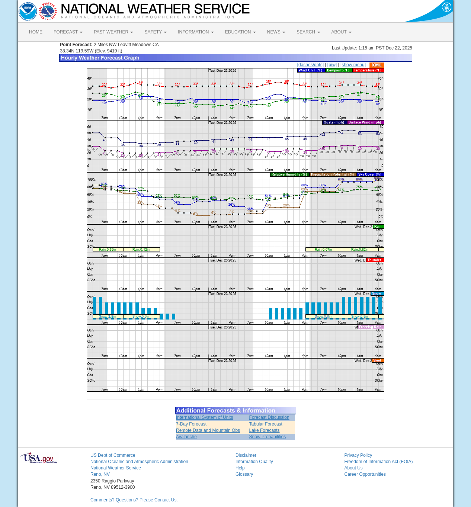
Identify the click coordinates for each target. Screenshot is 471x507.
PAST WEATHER (113, 32)
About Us (354, 468)
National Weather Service (115, 468)
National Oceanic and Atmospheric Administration (139, 461)
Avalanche (186, 436)
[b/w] (332, 64)
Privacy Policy (358, 455)
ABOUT (341, 32)
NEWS (276, 32)
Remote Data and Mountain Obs (208, 430)
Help (240, 468)
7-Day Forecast (191, 424)
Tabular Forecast (265, 424)
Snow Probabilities (267, 436)
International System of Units (204, 417)
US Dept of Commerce (112, 455)
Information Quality (254, 461)
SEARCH (308, 32)
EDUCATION (240, 32)
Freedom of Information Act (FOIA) (379, 461)
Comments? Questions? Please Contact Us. (134, 500)
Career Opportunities (365, 474)
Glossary (244, 474)
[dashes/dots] (310, 64)
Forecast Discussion (269, 417)
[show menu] (353, 64)
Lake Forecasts (264, 430)
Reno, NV (100, 474)
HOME (35, 32)
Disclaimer (246, 455)
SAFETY (155, 32)
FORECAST (68, 32)
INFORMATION (196, 32)
